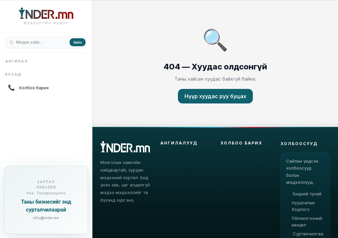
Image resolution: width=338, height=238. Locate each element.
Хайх (77, 42)
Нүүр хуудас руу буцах (215, 96)
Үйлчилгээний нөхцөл (304, 226)
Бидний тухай (303, 198)
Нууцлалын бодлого (300, 211)
